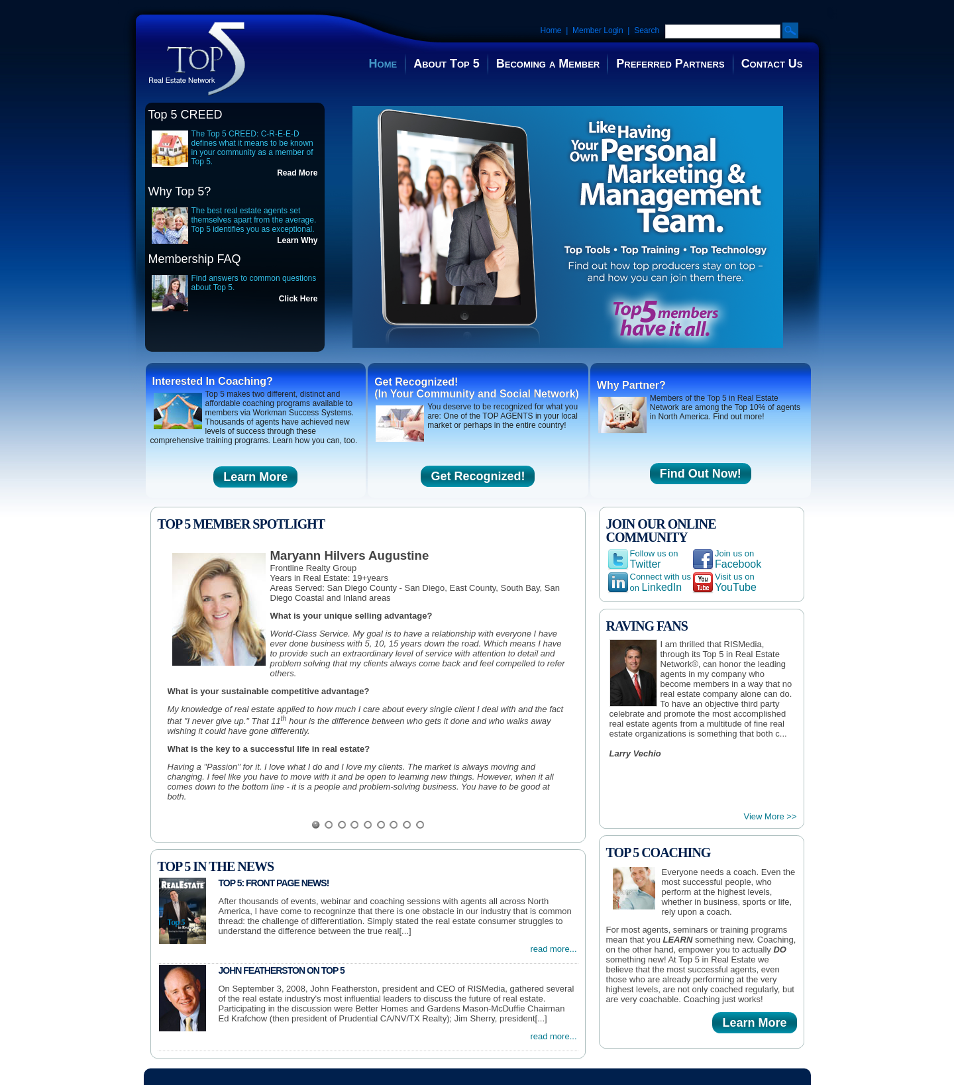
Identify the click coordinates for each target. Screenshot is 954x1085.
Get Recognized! (478, 476)
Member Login (597, 30)
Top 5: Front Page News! (274, 883)
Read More (297, 173)
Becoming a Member (548, 63)
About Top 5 (446, 63)
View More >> (770, 816)
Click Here (298, 298)
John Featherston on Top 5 (281, 970)
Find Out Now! (700, 473)
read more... (553, 949)
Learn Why (297, 240)
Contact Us (772, 63)
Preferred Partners (670, 63)
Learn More (255, 477)
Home (551, 30)
